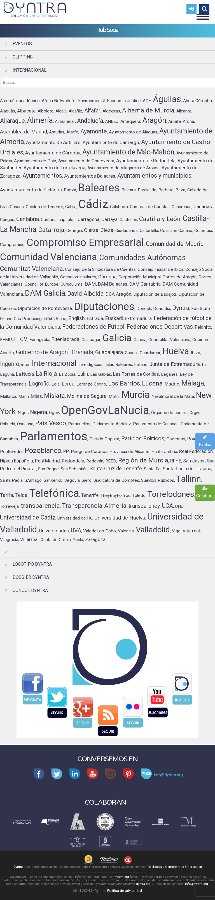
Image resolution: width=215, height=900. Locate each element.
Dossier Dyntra (31, 577)
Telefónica (154, 867)
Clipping (23, 57)
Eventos (22, 43)
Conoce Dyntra (30, 590)
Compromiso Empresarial (183, 867)
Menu (203, 14)
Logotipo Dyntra (32, 564)
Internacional (29, 70)
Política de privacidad (124, 891)
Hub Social (25, 551)
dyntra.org (121, 877)
